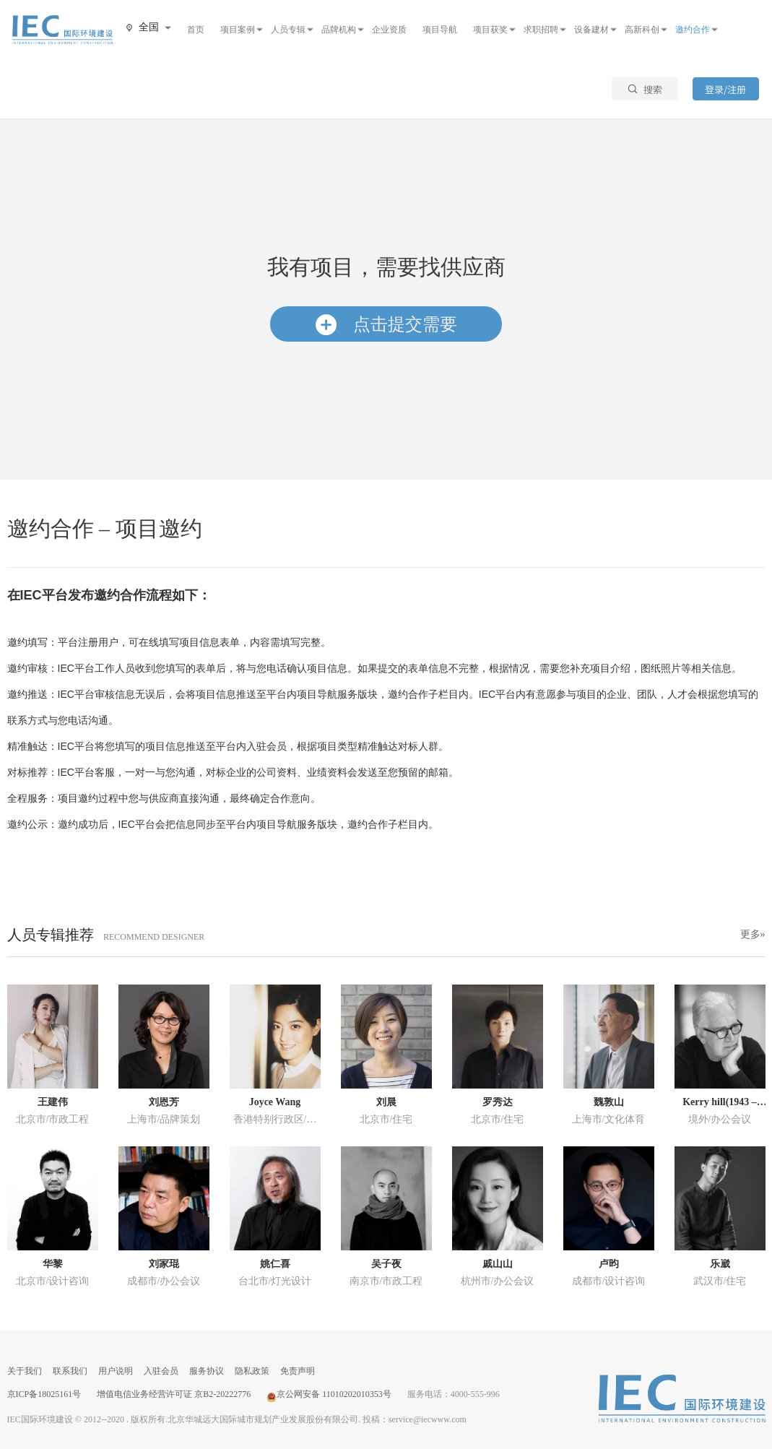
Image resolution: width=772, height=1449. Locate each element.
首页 (195, 30)
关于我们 (24, 1371)
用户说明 (115, 1371)
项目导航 (439, 30)
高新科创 (642, 30)
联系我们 (70, 1371)
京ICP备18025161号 (44, 1394)
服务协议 (206, 1371)
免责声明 (297, 1371)
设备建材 (591, 30)
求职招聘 (541, 30)
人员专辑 (288, 30)
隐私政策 (252, 1371)
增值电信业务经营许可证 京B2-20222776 (174, 1394)
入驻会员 (161, 1371)
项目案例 (237, 30)
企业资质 (389, 30)
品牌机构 (338, 30)
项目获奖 (490, 30)
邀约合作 (692, 30)
